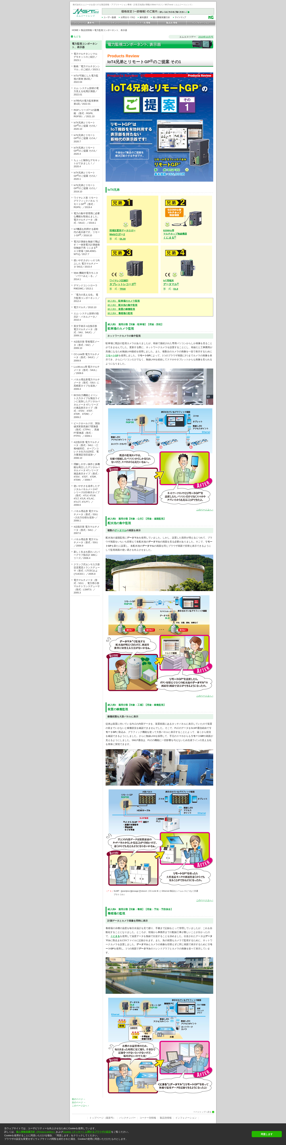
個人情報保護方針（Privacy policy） (36, 1131)
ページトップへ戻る (202, 1112)
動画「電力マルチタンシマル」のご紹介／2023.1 (87, 68)
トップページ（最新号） (102, 1117)
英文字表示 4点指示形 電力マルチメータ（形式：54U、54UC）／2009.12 (85, 331)
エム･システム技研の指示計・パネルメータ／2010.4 (86, 316)
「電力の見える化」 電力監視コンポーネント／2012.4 (87, 297)
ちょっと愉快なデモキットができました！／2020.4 (87, 163)
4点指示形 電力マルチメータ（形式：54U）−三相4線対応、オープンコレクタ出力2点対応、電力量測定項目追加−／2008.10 (86, 450)
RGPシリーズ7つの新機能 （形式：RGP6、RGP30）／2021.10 (86, 113)
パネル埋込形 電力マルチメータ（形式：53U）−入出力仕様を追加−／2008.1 (86, 516)
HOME (75, 30)
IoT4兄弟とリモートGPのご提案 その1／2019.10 (85, 188)
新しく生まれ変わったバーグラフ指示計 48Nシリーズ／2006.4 (87, 555)
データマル (120, 530)
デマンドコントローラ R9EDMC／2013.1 (85, 287)
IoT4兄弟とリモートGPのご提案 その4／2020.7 (85, 138)
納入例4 (120, 313)
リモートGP (112, 355)
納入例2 (122, 305)
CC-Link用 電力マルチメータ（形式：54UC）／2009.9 (86, 357)
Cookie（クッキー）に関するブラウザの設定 (87, 1131)
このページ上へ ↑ (204, 509)
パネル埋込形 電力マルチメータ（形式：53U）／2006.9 (86, 542)
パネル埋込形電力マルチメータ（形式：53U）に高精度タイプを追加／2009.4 (87, 384)
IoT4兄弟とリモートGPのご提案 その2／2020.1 (85, 175)
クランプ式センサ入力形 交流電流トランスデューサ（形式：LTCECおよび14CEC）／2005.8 (87, 569)
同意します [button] (267, 1134)
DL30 (123, 238)
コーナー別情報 (148, 1117)
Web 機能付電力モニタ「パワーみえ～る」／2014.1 (86, 276)
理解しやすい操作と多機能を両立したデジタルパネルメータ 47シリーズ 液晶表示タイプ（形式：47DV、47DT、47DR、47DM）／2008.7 (87, 472)
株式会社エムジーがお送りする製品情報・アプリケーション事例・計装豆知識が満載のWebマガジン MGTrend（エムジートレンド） (133, 4)
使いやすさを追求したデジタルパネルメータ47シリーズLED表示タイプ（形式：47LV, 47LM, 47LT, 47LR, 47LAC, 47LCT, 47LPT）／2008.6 (87, 495)
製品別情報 (86, 30)
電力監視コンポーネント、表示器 (110, 30)
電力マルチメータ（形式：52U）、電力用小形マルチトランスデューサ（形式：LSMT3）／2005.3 (87, 586)
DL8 (175, 289)
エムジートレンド (85, 15)
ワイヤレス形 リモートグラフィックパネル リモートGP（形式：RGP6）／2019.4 (86, 202)
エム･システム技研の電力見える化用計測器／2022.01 (86, 91)
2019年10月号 (205, 36)
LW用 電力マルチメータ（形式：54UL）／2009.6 (87, 370)
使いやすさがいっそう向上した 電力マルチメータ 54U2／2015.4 (87, 263)
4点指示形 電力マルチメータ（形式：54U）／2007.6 (86, 529)
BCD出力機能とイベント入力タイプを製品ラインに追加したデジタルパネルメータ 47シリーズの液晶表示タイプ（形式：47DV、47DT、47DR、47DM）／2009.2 (87, 406)
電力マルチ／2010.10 (85, 307)
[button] (126, 1142)
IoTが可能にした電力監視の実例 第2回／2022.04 (86, 78)
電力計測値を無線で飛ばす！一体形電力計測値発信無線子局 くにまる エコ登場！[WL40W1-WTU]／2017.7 (87, 247)
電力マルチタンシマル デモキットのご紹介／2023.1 (85, 57)
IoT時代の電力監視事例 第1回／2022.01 (86, 102)
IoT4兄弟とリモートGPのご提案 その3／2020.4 (85, 150)
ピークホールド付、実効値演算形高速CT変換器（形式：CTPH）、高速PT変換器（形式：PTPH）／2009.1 (87, 429)
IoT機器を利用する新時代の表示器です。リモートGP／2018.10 (87, 232)
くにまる (175, 234)
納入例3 (121, 309)
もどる (77, 36)
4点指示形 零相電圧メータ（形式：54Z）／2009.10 (86, 344)
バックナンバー (127, 1117)
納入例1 (124, 301)
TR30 (123, 289)
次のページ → (79, 1102)
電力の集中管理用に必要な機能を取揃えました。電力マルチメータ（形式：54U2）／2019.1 (87, 218)
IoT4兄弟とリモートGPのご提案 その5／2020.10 (85, 125)
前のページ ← (79, 1099)
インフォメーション (186, 1117)
